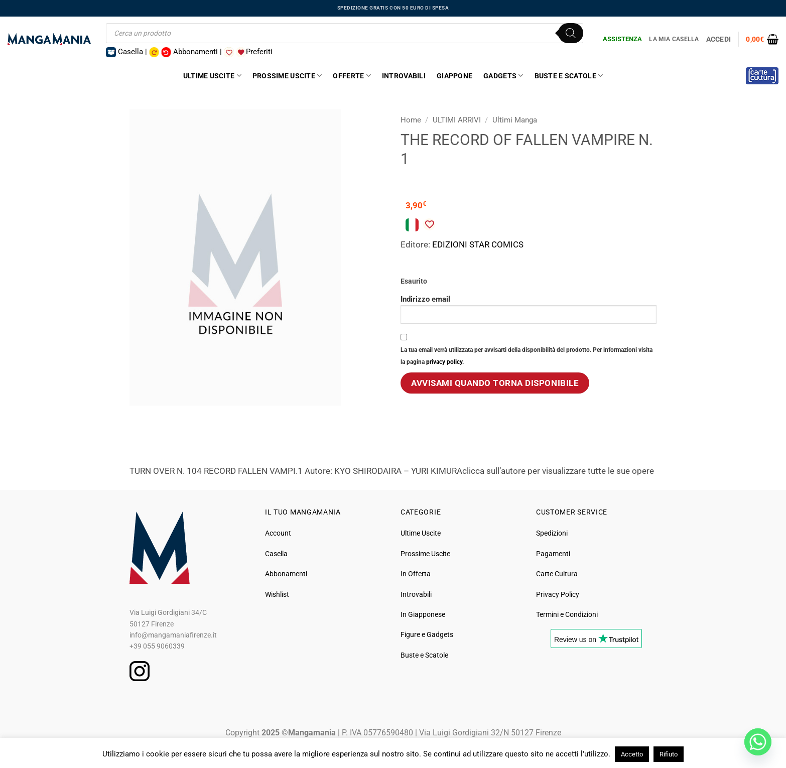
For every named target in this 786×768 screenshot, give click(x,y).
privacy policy (444, 361)
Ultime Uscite (212, 75)
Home (411, 119)
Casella (276, 554)
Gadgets (503, 75)
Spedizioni (552, 533)
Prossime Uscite (287, 75)
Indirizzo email (529, 309)
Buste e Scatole (569, 75)
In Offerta (416, 574)
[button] (762, 39)
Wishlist (277, 594)
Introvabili (404, 76)
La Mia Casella (674, 39)
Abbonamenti (286, 574)
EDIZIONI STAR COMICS (477, 244)
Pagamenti (553, 554)
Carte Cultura (557, 574)
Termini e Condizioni (567, 614)
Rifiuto (669, 754)
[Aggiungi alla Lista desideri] (429, 224)
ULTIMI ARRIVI (457, 119)
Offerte (351, 75)
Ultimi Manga (514, 119)
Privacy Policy (557, 594)
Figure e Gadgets (427, 634)
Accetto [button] (632, 754)
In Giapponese (423, 614)
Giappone (454, 76)
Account (278, 533)
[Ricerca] (570, 33)
